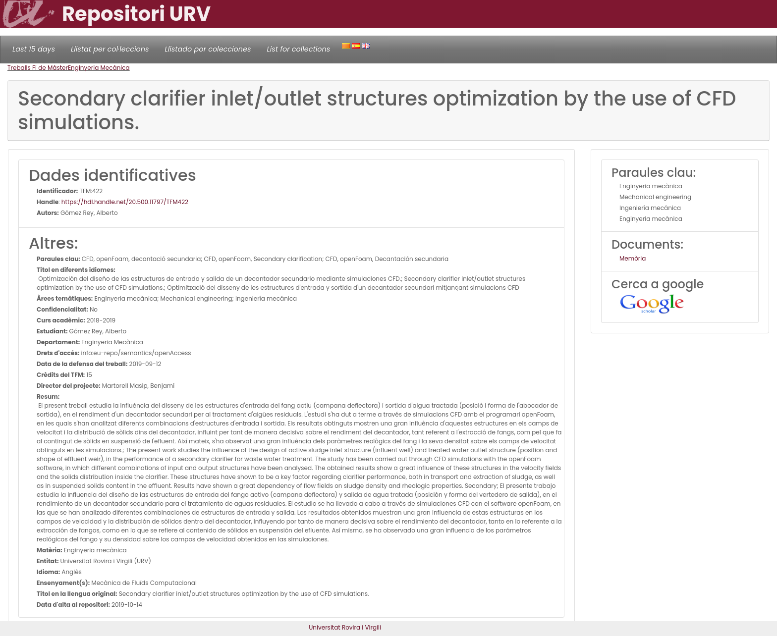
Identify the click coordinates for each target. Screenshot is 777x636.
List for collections (298, 49)
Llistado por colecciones (208, 49)
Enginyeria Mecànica (99, 67)
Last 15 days (33, 49)
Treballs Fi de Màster (37, 67)
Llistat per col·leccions (110, 49)
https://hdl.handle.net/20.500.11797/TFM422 (124, 202)
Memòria (632, 258)
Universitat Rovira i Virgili (345, 627)
